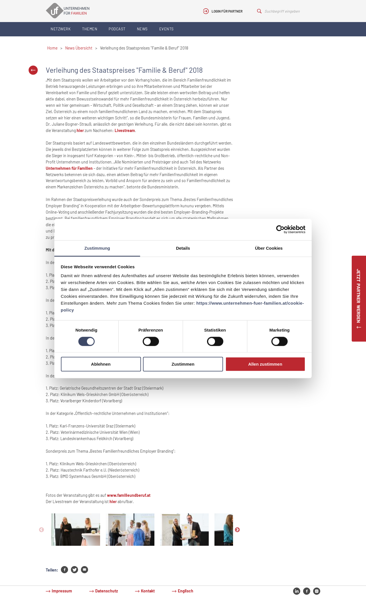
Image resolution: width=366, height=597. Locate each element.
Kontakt (148, 590)
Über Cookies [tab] (269, 248)
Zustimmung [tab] (97, 248)
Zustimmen (183, 364)
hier (80, 130)
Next (237, 530)
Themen (89, 29)
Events (166, 29)
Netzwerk (61, 29)
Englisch (185, 590)
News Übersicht (78, 48)
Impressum (62, 590)
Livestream (125, 130)
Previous (41, 530)
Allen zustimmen (265, 364)
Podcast (117, 29)
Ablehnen (100, 364)
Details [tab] (183, 248)
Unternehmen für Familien (69, 168)
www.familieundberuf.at (128, 495)
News (142, 29)
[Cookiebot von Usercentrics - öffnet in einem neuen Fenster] (280, 229)
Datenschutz (106, 590)
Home (52, 48)
